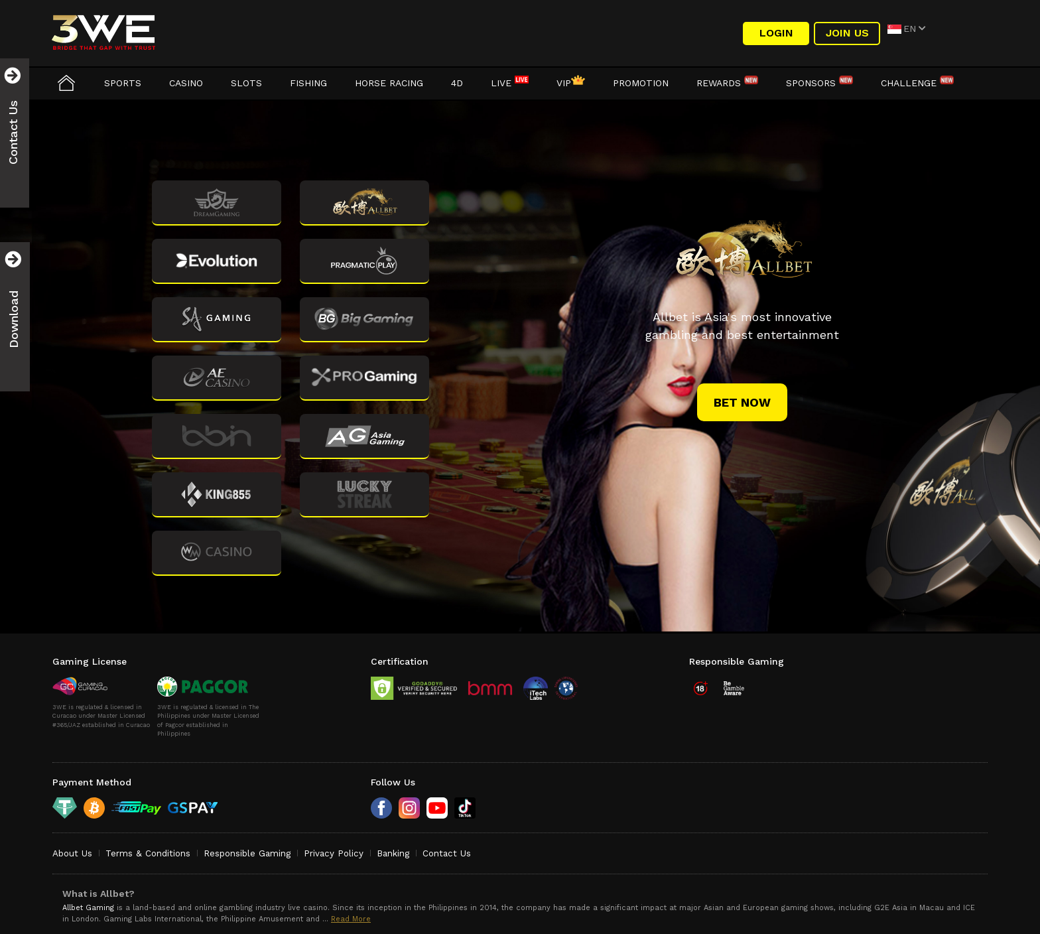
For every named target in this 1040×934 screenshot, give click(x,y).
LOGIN (776, 33)
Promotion (641, 83)
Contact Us (446, 853)
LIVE (510, 83)
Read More (351, 919)
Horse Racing (389, 83)
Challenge (917, 83)
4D (457, 83)
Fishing (308, 83)
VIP (570, 83)
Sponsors (819, 83)
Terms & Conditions (147, 853)
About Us (72, 853)
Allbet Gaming (88, 907)
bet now (742, 402)
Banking (393, 853)
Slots (246, 83)
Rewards (727, 83)
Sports (122, 83)
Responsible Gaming (247, 853)
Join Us (847, 33)
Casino (186, 83)
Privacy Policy (333, 853)
